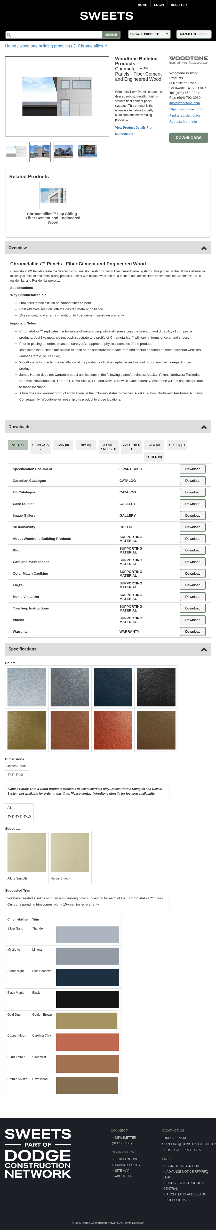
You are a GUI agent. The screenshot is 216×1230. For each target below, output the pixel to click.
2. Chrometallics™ (90, 46)
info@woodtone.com (184, 103)
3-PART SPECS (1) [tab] (108, 447)
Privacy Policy (128, 1165)
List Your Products (183, 1150)
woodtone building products (45, 46)
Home (142, 5)
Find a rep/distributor (184, 115)
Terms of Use (126, 1159)
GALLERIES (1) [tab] (131, 447)
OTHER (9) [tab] (154, 457)
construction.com (182, 1166)
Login (159, 5)
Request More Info (183, 122)
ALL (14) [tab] (18, 445)
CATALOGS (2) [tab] (41, 447)
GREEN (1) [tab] (177, 445)
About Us (123, 1176)
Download (192, 469)
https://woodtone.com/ (185, 109)
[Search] (63, 35)
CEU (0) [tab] (153, 445)
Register (179, 5)
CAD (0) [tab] (63, 445)
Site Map (122, 1170)
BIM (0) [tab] (86, 445)
